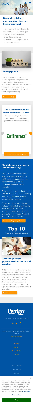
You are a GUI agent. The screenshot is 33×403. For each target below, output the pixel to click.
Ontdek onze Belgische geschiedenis (13, 221)
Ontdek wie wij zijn (8, 97)
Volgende (31, 133)
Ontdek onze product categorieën (16, 154)
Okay (16, 401)
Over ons (16, 344)
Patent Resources (16, 369)
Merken (16, 347)
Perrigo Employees (16, 365)
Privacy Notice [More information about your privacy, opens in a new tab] (26, 392)
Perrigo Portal (16, 351)
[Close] (31, 379)
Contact (16, 354)
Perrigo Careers (16, 336)
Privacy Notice (16, 373)
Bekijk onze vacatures (9, 293)
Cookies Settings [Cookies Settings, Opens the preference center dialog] (16, 396)
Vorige (2, 133)
